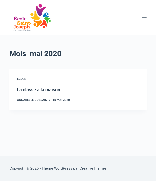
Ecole (21, 79)
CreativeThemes (93, 168)
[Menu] (144, 17)
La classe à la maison (38, 89)
